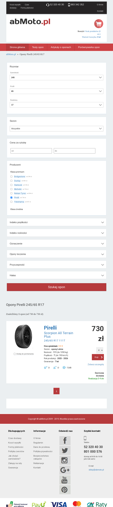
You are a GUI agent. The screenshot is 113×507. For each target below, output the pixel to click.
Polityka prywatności (42, 451)
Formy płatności (27, 8)
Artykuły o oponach (61, 47)
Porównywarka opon (89, 47)
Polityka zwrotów (16, 451)
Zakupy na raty (15, 463)
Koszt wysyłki (15, 5)
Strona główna (17, 47)
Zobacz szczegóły (96, 364)
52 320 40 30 (93, 447)
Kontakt (100, 11)
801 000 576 (93, 451)
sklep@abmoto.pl (96, 470)
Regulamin (38, 442)
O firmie (100, 5)
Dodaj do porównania (24, 354)
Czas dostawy (14, 438)
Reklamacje (38, 463)
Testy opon (38, 47)
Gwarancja (13, 467)
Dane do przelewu (41, 447)
